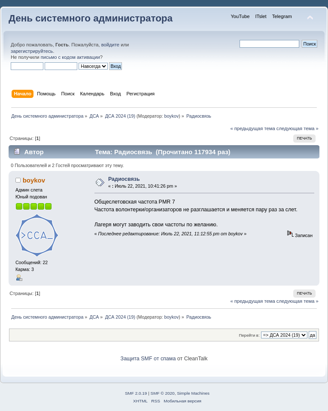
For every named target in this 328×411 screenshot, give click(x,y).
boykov (171, 116)
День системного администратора (91, 18)
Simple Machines (193, 393)
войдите (110, 44)
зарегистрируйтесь (32, 51)
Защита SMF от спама (148, 359)
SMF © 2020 (163, 393)
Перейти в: (249, 335)
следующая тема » (297, 128)
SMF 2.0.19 (136, 393)
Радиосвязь (124, 179)
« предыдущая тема (252, 128)
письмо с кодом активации (70, 57)
